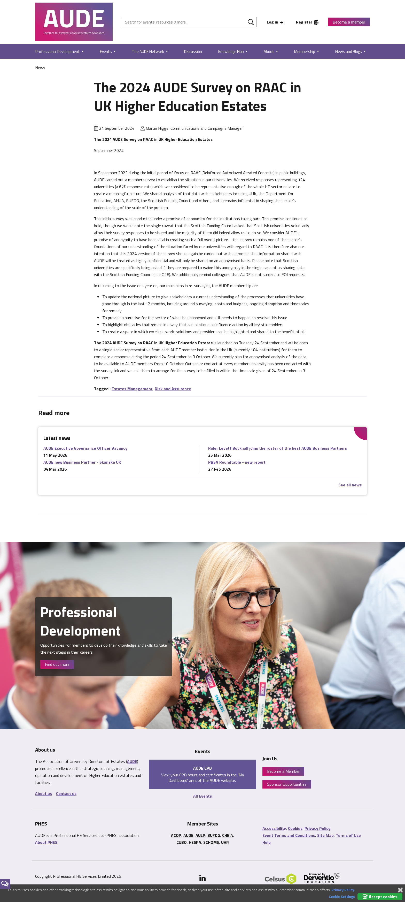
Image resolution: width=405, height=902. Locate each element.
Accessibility (274, 828)
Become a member (349, 22)
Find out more (57, 664)
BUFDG (213, 835)
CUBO (181, 842)
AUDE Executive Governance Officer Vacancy (85, 448)
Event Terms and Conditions (288, 835)
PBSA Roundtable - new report (237, 462)
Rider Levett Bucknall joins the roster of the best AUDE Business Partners (277, 448)
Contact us (66, 793)
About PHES (46, 842)
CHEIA (227, 835)
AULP (200, 835)
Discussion (193, 52)
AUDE (132, 761)
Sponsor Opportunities (287, 784)
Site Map (325, 835)
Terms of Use (348, 835)
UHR (225, 842)
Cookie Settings (342, 896)
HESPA (195, 842)
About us (43, 793)
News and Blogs (349, 52)
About (269, 52)
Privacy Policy (317, 828)
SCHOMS (211, 842)
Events (106, 52)
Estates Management (132, 389)
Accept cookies (380, 896)
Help (266, 842)
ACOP (176, 835)
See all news (350, 485)
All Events (202, 796)
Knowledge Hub (231, 52)
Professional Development (58, 52)
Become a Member (283, 771)
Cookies (295, 828)
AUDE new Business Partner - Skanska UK (82, 462)
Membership (305, 52)
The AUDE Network (148, 52)
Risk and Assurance (173, 389)
